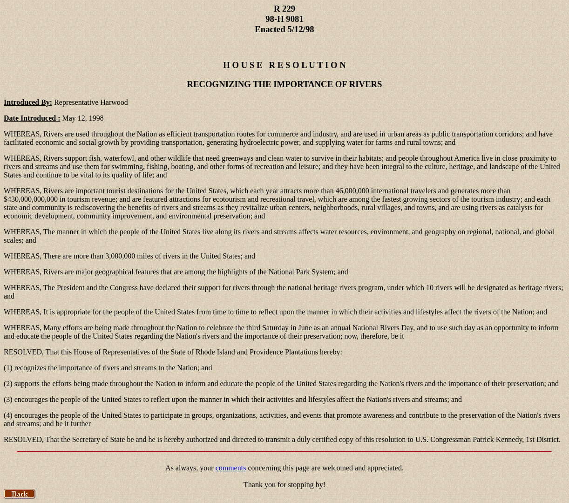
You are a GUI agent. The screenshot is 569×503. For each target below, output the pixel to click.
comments (231, 468)
